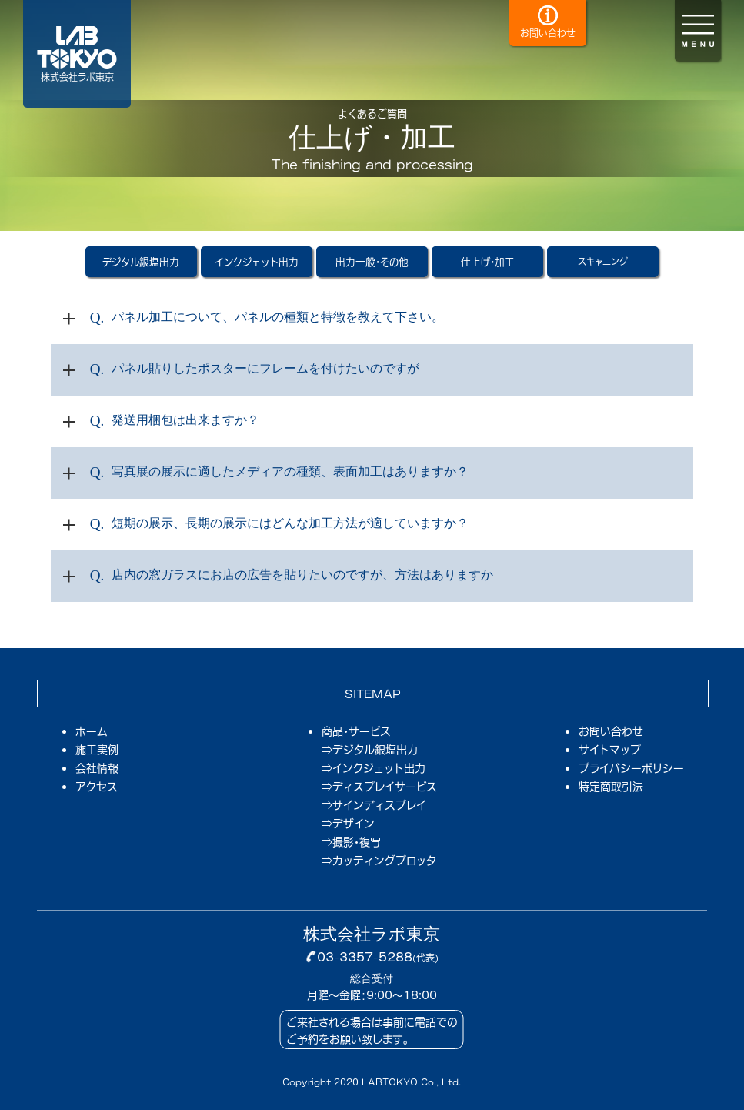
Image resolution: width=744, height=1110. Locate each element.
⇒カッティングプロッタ (379, 859)
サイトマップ (610, 748)
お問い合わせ (611, 730)
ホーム (91, 730)
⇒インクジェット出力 (373, 767)
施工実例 (96, 748)
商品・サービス (356, 730)
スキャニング (603, 261)
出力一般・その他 (372, 261)
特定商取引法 (611, 785)
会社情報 (96, 767)
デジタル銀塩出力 (140, 261)
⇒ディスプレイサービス (379, 786)
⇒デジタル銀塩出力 (370, 749)
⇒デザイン (348, 822)
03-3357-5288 (364, 956)
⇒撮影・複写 (351, 841)
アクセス (96, 785)
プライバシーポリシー (631, 767)
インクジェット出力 (257, 261)
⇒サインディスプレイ (374, 804)
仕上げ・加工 (488, 261)
